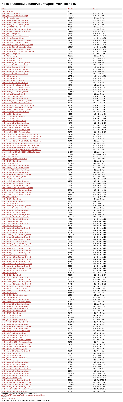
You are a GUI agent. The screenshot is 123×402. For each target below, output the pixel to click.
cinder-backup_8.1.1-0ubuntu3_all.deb (15, 89)
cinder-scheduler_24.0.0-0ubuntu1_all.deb (16, 206)
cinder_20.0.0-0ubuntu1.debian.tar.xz (14, 159)
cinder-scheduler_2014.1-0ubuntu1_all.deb (16, 29)
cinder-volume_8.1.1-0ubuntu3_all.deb (15, 83)
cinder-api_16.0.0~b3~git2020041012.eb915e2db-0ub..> (21, 145)
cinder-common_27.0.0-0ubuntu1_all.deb (16, 331)
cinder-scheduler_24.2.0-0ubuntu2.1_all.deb (17, 389)
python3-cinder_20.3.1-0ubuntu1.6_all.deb (16, 281)
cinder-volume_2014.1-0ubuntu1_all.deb (15, 22)
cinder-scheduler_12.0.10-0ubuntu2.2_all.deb (17, 188)
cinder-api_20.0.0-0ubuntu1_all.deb (14, 177)
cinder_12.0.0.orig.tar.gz (10, 118)
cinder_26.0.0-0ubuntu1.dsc (11, 297)
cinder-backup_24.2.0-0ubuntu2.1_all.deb (16, 380)
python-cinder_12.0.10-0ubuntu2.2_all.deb (16, 192)
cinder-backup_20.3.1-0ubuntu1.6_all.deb (16, 290)
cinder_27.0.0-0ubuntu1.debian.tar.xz (14, 320)
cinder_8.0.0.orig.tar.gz (9, 56)
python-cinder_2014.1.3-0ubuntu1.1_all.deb (17, 47)
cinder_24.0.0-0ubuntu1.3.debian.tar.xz (15, 232)
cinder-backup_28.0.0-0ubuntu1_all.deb (15, 362)
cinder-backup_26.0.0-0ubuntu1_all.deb (15, 306)
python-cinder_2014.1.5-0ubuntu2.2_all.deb (17, 100)
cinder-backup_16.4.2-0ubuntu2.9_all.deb (16, 228)
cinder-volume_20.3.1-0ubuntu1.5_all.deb (16, 252)
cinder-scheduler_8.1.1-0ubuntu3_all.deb (16, 87)
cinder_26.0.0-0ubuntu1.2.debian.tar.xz (15, 335)
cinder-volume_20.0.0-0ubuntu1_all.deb (15, 170)
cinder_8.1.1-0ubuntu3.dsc (11, 78)
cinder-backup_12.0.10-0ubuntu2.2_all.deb (16, 194)
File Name (5, 9)
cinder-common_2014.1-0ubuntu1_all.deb (16, 31)
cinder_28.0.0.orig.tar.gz (10, 360)
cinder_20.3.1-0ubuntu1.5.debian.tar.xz (15, 219)
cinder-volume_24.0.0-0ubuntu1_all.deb (15, 210)
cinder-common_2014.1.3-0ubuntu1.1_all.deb (17, 45)
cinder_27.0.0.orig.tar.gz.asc (11, 315)
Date (94, 9)
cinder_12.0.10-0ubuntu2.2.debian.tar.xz (15, 181)
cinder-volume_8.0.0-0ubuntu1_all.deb (15, 74)
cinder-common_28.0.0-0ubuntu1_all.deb (16, 366)
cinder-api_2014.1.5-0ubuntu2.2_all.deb (15, 112)
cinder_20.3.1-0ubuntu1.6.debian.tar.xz (15, 277)
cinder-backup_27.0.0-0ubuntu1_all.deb (15, 324)
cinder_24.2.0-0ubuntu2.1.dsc (12, 378)
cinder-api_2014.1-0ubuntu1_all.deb (14, 27)
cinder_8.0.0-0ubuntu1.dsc (11, 60)
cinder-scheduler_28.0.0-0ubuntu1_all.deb (16, 369)
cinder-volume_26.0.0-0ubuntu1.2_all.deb (16, 344)
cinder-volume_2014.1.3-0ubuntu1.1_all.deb (17, 49)
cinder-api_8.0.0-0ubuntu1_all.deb (13, 67)
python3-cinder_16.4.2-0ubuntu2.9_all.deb (16, 235)
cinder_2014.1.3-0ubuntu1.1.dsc (13, 38)
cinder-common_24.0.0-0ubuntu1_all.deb (16, 215)
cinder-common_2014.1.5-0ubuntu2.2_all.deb (17, 107)
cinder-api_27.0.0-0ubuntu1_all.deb (14, 333)
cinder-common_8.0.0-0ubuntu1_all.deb (15, 71)
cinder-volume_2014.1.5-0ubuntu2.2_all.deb (17, 109)
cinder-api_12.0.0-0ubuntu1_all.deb (14, 121)
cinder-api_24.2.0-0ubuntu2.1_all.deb (14, 391)
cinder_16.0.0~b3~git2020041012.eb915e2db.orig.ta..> (20, 138)
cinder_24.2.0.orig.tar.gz (10, 273)
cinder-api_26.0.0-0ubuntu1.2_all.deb (14, 349)
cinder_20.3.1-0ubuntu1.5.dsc (12, 226)
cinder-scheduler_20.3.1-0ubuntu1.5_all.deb (17, 246)
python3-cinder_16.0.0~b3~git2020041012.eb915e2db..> (21, 152)
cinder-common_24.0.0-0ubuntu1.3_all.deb (16, 268)
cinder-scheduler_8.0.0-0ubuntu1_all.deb (16, 63)
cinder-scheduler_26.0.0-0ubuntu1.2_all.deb (17, 342)
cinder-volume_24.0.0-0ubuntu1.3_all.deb (16, 261)
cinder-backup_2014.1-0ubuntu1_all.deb (15, 20)
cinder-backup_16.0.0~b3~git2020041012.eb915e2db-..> (21, 150)
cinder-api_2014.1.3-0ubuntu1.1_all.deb (15, 42)
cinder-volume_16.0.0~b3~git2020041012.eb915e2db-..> (21, 143)
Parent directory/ (7, 11)
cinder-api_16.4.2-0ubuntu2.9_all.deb (14, 241)
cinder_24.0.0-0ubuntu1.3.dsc (12, 230)
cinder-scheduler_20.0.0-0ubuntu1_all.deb (16, 174)
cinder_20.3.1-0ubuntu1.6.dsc (12, 275)
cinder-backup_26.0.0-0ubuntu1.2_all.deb (16, 351)
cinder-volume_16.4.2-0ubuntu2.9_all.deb (16, 237)
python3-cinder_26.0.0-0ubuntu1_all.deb (15, 299)
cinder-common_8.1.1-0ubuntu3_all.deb (15, 85)
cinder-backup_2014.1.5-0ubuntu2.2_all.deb (17, 103)
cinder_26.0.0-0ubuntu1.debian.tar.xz (14, 295)
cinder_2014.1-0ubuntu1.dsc (11, 13)
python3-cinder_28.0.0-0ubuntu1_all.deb (15, 373)
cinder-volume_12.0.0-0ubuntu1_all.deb (15, 125)
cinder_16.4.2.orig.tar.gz (10, 156)
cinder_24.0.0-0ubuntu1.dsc (11, 199)
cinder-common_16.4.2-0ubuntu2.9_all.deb (16, 244)
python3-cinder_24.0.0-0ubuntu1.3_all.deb (16, 259)
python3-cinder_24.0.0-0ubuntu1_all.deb (15, 217)
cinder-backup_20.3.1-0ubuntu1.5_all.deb (16, 248)
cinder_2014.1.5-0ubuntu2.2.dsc (13, 96)
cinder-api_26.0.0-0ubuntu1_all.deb (14, 311)
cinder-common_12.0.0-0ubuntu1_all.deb (16, 130)
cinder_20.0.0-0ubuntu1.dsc (11, 161)
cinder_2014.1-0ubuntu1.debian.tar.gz (15, 16)
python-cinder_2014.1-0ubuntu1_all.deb (15, 25)
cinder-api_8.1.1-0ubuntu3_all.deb (13, 94)
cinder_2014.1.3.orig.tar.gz (11, 34)
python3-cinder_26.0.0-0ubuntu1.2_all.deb (16, 340)
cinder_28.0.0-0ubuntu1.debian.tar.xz (14, 358)
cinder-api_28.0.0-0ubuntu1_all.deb (14, 364)
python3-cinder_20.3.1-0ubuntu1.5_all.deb (16, 250)
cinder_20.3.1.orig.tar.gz (10, 197)
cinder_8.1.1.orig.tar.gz (9, 76)
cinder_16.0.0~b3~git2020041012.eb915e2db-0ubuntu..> (21, 134)
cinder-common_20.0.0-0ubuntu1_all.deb (16, 172)
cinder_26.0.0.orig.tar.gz (10, 293)
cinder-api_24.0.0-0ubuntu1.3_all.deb (14, 270)
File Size (71, 9)
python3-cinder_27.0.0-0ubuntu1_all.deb (15, 322)
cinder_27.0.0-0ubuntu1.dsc (11, 313)
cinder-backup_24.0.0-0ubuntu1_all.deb (15, 208)
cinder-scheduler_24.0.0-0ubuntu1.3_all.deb (17, 264)
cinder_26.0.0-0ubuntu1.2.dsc (12, 337)
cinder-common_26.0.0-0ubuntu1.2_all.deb (16, 346)
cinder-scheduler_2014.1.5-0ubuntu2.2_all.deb (18, 105)
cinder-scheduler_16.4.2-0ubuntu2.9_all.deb (17, 239)
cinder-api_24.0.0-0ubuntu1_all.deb (14, 212)
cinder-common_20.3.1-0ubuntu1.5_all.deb (16, 257)
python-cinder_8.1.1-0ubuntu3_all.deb (15, 92)
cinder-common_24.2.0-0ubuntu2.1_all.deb (16, 382)
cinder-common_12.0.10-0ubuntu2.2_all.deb (17, 190)
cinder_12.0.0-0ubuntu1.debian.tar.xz (14, 116)
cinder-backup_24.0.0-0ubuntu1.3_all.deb (16, 266)
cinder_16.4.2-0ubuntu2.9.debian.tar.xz (15, 223)
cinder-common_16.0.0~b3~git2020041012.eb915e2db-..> (22, 141)
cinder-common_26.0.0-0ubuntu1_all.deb (16, 308)
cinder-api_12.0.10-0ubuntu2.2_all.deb (15, 185)
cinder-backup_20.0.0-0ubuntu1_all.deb (15, 168)
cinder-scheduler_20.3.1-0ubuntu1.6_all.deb (17, 286)
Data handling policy (8, 398)
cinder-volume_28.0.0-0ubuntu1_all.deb (15, 371)
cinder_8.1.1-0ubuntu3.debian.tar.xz (14, 80)
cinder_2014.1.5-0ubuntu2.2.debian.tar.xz (16, 98)
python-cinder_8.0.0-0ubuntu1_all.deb (15, 69)
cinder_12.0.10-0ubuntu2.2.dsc (12, 179)
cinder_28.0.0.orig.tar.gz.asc (11, 355)
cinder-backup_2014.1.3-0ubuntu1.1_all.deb (17, 40)
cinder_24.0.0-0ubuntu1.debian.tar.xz (14, 201)
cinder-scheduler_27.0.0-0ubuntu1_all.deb (16, 326)
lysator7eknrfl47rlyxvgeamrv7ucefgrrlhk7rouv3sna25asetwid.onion (23, 395)
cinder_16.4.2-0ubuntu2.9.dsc (12, 221)
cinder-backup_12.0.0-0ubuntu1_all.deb (15, 123)
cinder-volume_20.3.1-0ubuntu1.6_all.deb (16, 279)
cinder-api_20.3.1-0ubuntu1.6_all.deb (14, 288)
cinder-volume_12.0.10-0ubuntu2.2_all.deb (16, 183)
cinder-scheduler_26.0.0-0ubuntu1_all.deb (16, 302)
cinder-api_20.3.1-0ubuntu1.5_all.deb (14, 255)
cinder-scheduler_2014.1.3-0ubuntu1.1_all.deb (18, 51)
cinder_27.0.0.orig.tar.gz (10, 317)
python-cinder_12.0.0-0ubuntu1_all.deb (15, 127)
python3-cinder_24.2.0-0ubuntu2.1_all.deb (16, 384)
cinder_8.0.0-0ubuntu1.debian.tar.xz (14, 58)
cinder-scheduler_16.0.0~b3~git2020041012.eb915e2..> (21, 147)
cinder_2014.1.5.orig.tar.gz (11, 54)
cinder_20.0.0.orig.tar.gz (10, 163)
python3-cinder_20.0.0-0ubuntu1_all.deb (15, 165)
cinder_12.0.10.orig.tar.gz (10, 154)
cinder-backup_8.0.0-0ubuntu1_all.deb (15, 65)
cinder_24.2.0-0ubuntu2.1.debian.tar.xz (15, 375)
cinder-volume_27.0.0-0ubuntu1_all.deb (15, 328)
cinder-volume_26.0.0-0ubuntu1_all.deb (15, 304)
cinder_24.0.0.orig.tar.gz (10, 203)
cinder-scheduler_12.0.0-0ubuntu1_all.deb (16, 132)
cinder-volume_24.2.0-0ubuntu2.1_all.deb (16, 387)
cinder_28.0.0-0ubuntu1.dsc (11, 353)
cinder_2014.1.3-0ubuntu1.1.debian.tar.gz (16, 36)
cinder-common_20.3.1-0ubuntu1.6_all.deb (16, 284)
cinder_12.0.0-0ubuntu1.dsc (11, 114)
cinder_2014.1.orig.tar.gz (10, 18)
